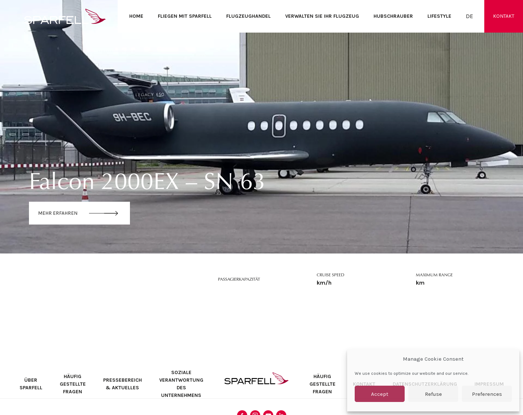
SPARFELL (256, 378)
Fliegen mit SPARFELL (185, 16)
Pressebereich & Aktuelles (122, 384)
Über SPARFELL (31, 384)
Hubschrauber (393, 16)
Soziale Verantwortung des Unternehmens (181, 383)
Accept (379, 394)
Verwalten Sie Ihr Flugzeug (322, 16)
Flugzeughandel (248, 16)
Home (136, 16)
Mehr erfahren (57, 213)
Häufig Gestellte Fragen (73, 384)
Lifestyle (439, 16)
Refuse (433, 394)
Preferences (487, 394)
